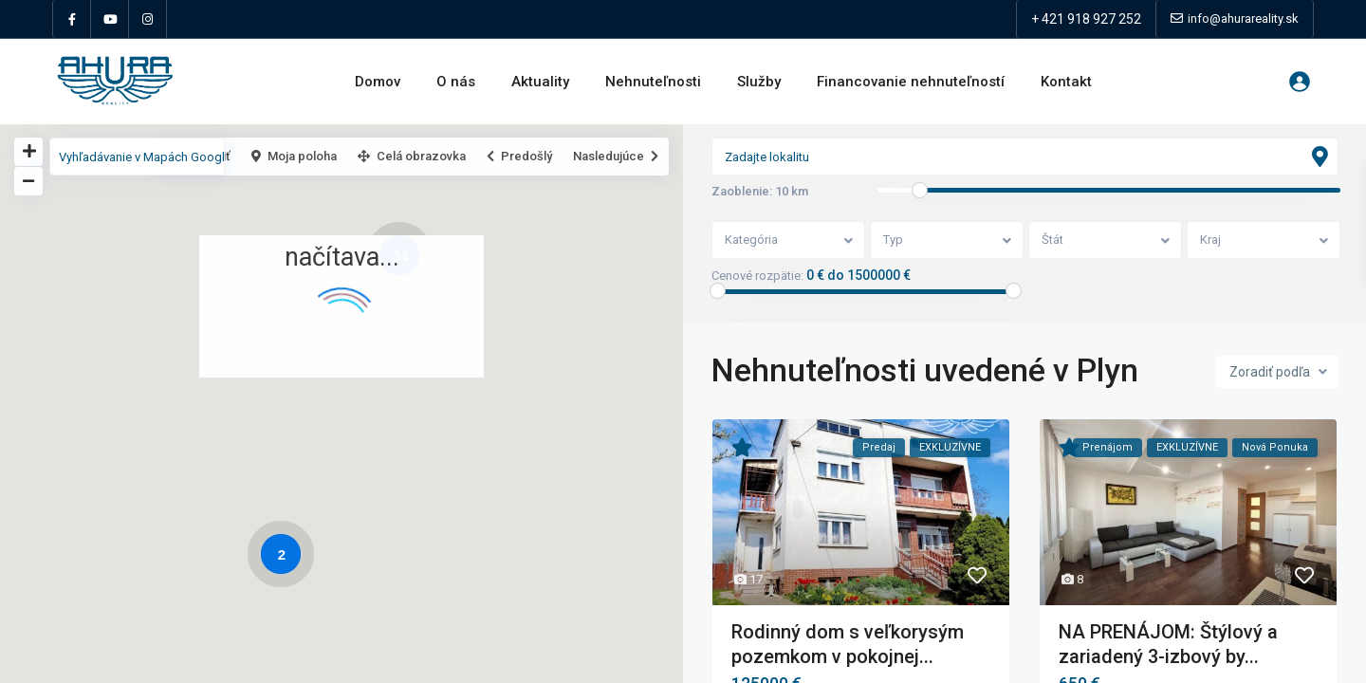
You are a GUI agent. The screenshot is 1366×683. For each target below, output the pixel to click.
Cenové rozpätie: (757, 276)
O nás (455, 81)
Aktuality (540, 81)
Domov (377, 81)
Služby (759, 81)
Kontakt (1066, 81)
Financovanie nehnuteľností (911, 81)
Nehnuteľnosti (653, 81)
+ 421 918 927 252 (1086, 19)
